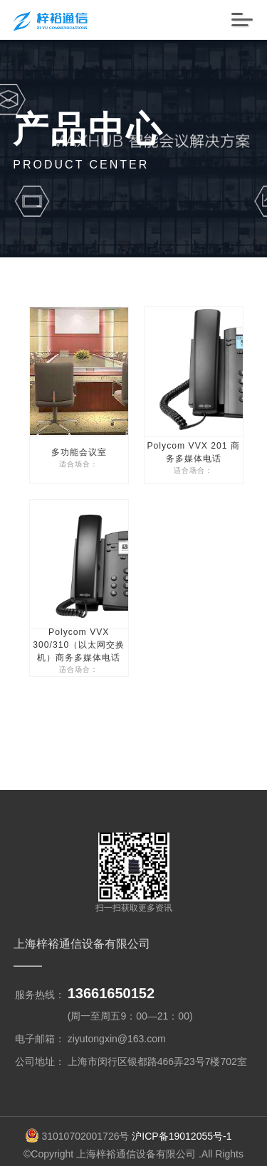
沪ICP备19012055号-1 (181, 1110)
